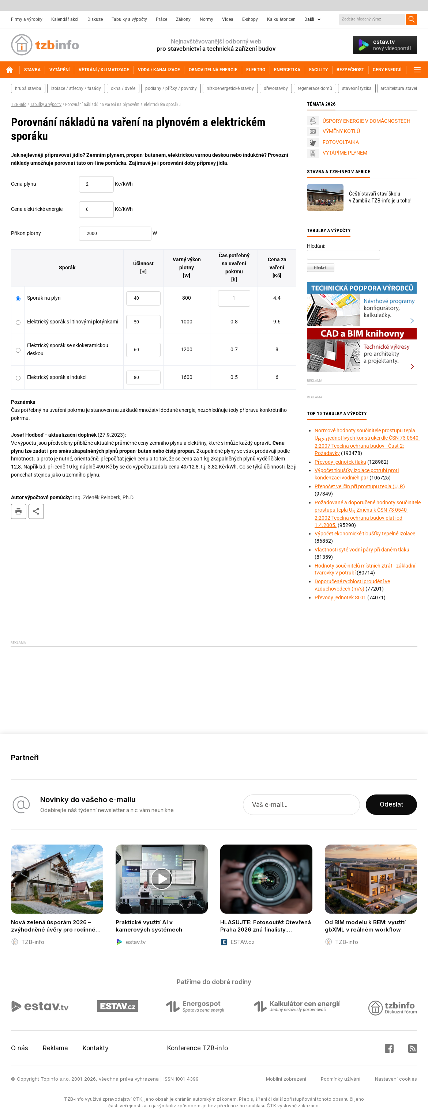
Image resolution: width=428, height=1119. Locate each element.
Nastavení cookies (396, 1079)
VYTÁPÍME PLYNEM (345, 153)
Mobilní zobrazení (286, 1079)
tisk (18, 511)
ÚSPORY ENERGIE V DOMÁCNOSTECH (366, 121)
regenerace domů (315, 88)
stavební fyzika (357, 88)
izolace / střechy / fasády (76, 88)
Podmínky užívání (340, 1079)
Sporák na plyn (44, 298)
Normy (206, 19)
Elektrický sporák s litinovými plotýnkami (72, 322)
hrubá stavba (28, 88)
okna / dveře (123, 88)
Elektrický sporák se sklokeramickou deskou (67, 349)
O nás (19, 1048)
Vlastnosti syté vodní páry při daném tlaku (362, 550)
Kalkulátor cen (281, 19)
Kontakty (96, 1048)
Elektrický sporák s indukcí (56, 377)
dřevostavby (276, 88)
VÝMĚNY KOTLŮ (341, 131)
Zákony (183, 19)
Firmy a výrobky (26, 19)
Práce (161, 19)
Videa (227, 19)
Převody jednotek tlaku (340, 462)
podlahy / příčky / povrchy (171, 88)
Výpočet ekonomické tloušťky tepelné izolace (365, 533)
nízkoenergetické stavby (230, 88)
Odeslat (391, 804)
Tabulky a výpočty (129, 19)
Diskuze (95, 19)
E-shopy (250, 19)
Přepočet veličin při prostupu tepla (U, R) (360, 486)
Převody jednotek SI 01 (340, 597)
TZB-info (18, 104)
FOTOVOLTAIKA (341, 142)
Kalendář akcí (64, 19)
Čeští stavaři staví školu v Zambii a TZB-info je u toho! (380, 197)
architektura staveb (399, 88)
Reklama (55, 1048)
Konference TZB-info (197, 1048)
